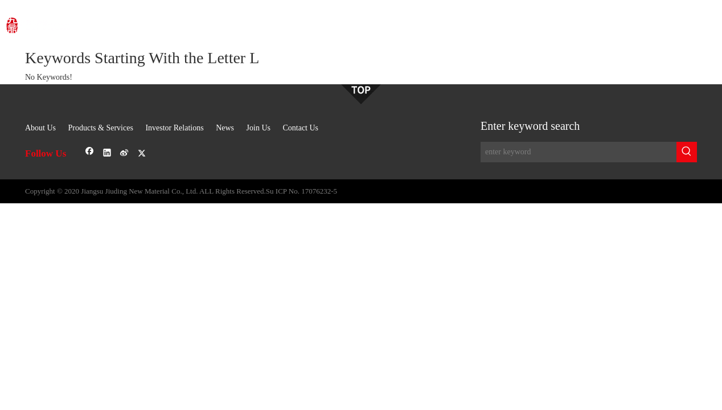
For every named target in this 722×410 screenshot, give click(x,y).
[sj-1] (361, 94)
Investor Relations (174, 128)
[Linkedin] (107, 153)
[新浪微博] (124, 153)
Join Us (258, 128)
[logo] (90, 20)
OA (685, 22)
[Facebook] (90, 153)
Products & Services (100, 128)
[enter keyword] (578, 152)
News (225, 128)
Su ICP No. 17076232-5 (301, 191)
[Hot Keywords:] (686, 152)
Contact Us (300, 128)
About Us (40, 128)
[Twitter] (142, 153)
